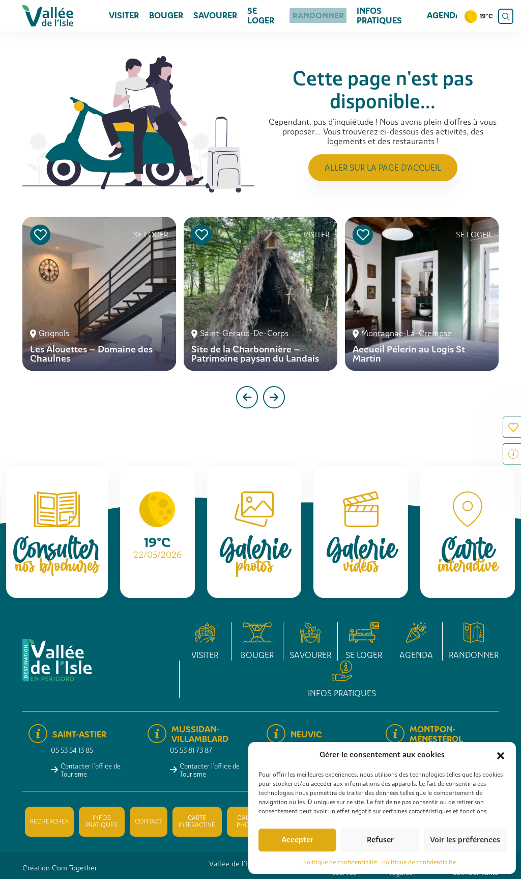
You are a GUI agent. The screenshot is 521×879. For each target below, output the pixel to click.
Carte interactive (197, 821)
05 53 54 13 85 (72, 750)
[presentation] (247, 397)
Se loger (260, 15)
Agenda (444, 15)
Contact (148, 821)
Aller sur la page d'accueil (383, 168)
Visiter (124, 15)
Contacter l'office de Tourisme (91, 770)
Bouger (166, 15)
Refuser (380, 839)
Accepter (297, 839)
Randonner (317, 15)
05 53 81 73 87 (191, 750)
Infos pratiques (375, 15)
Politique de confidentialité (340, 862)
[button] (501, 755)
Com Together (74, 868)
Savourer (215, 15)
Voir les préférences (465, 839)
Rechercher (49, 821)
